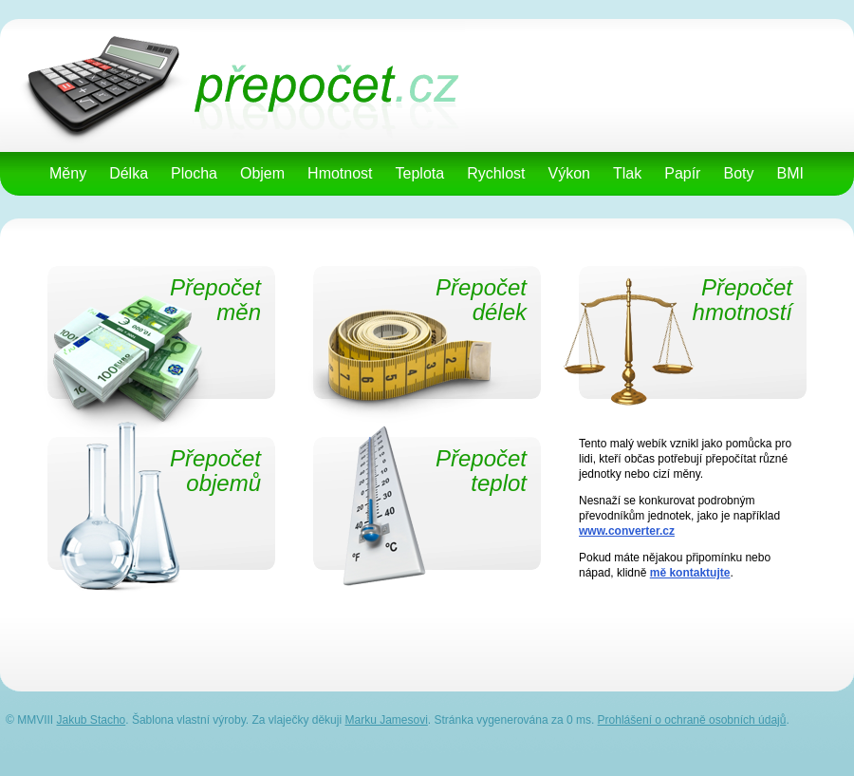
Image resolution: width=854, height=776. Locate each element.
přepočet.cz (214, 25)
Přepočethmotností (742, 300)
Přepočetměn (215, 300)
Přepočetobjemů (215, 471)
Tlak (627, 173)
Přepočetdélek (481, 300)
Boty (738, 173)
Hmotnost (339, 173)
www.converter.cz (627, 531)
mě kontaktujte (690, 572)
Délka (128, 173)
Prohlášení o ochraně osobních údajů (692, 720)
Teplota (420, 173)
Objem (262, 173)
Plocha (194, 173)
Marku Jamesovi (385, 720)
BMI (789, 173)
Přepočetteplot (481, 471)
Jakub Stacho (91, 720)
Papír (682, 173)
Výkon (569, 173)
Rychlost (496, 173)
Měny (67, 173)
